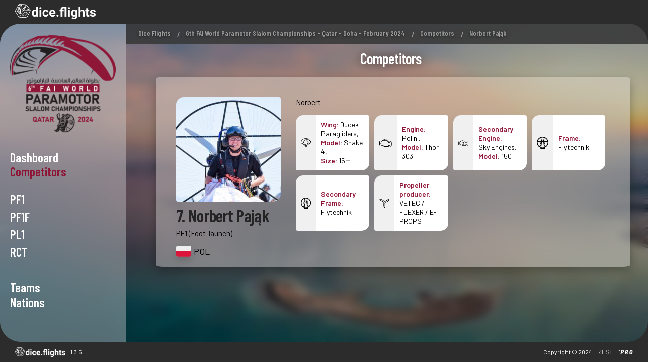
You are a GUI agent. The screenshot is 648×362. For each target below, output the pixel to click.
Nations (27, 302)
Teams (25, 287)
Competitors (437, 33)
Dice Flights (154, 33)
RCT (19, 251)
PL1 (17, 234)
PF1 (17, 199)
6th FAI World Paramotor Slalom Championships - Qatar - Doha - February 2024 (295, 33)
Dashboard (34, 157)
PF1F (20, 216)
